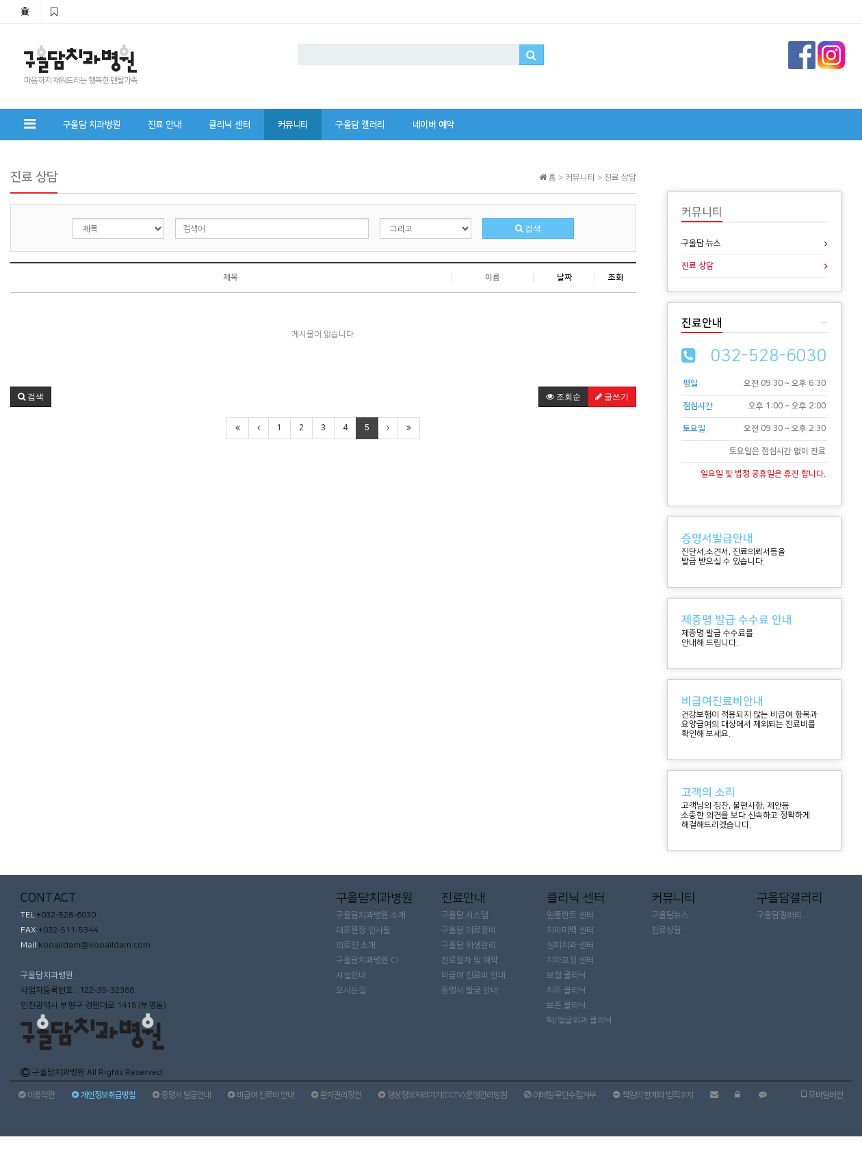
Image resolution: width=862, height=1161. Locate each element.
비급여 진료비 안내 (473, 975)
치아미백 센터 (570, 930)
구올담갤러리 (779, 915)
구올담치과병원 (47, 975)
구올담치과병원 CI (367, 960)
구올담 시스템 (464, 915)
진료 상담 (697, 265)
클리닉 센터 (229, 124)
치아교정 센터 (570, 960)
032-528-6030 (769, 356)
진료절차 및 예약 (469, 960)
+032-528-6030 (65, 915)
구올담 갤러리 (360, 124)
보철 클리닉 (566, 975)
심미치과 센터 (570, 945)
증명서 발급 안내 (469, 990)
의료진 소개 (356, 945)
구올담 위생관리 (468, 945)
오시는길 (351, 990)
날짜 (564, 277)
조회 (615, 277)
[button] (30, 397)
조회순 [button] (563, 397)
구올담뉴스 (670, 915)
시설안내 (351, 975)
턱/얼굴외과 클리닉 (579, 1020)
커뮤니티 (293, 124)
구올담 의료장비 (468, 930)
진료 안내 (165, 124)
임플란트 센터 (570, 915)
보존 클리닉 (566, 1005)
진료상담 (666, 930)
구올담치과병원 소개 (371, 915)
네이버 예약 (433, 124)
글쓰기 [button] (612, 397)
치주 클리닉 (566, 990)
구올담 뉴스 (701, 243)
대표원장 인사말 (363, 930)
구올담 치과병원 (91, 124)
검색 (528, 228)
